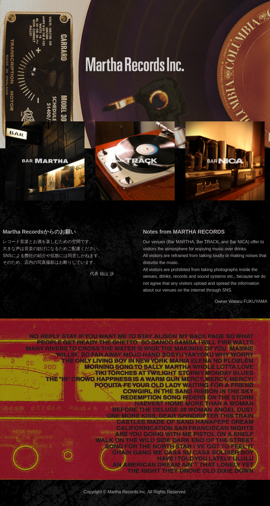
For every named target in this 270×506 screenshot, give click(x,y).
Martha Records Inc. (126, 492)
